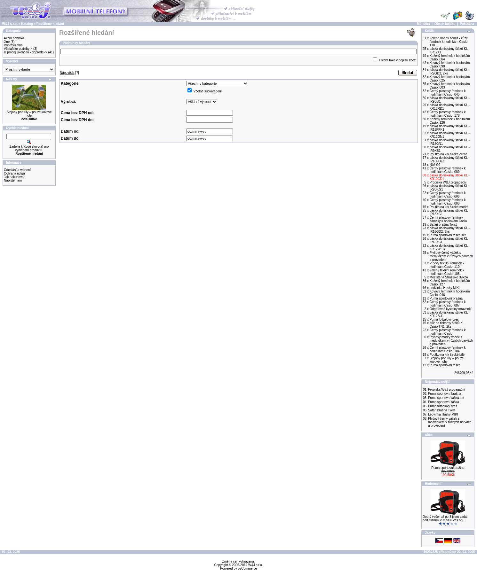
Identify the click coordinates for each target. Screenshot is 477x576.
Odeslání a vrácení (17, 170)
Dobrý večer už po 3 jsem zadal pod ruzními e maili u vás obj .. (445, 518)
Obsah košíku (445, 24)
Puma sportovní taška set (446, 398)
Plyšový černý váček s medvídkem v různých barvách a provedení (450, 422)
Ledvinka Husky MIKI (443, 414)
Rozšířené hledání (50, 24)
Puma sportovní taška (443, 402)
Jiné (7, 41)
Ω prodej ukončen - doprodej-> (25, 52)
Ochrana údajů (14, 173)
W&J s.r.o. (10, 24)
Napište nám (13, 180)
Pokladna (467, 24)
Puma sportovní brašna (444, 393)
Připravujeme (13, 45)
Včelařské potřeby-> (18, 49)
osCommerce (247, 568)
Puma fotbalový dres (442, 406)
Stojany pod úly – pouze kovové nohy (29, 113)
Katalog (27, 24)
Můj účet (423, 24)
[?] (69, 72)
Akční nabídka (14, 38)
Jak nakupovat (14, 177)
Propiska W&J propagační (446, 389)
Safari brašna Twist (441, 410)
